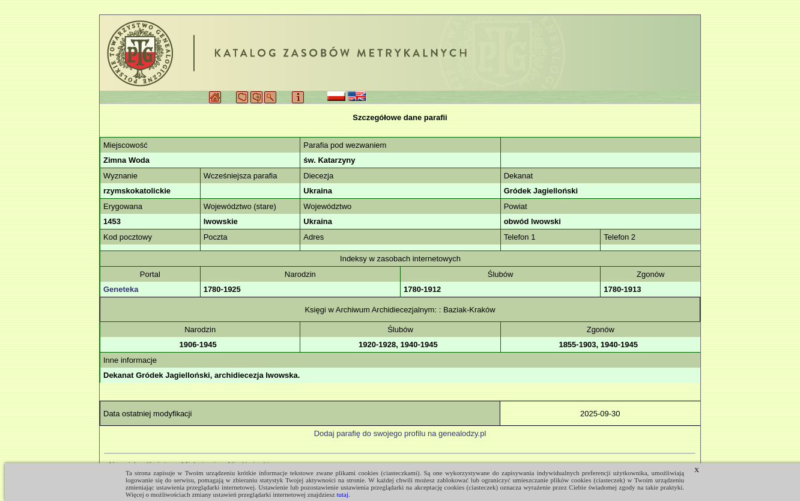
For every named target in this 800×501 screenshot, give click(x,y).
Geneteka (121, 289)
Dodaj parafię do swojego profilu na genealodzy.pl (400, 433)
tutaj (342, 494)
